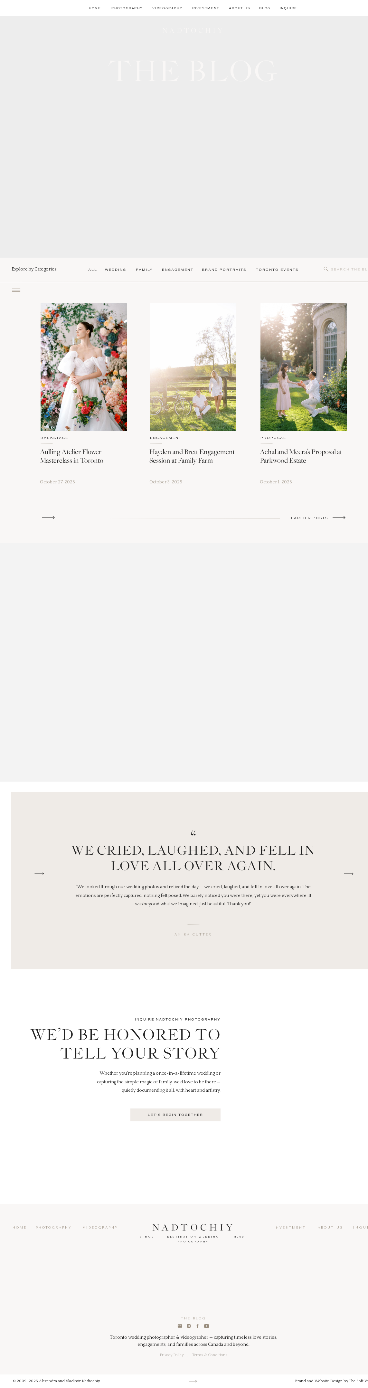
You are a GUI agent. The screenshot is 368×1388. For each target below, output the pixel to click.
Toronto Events (277, 270)
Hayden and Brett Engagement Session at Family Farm (192, 456)
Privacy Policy (172, 1355)
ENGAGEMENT (166, 438)
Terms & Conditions (209, 1355)
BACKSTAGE (54, 438)
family (144, 270)
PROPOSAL (273, 438)
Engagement (177, 270)
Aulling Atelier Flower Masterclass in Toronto (71, 456)
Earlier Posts (309, 518)
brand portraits (224, 270)
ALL (92, 270)
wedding (115, 270)
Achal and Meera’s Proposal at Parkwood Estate (301, 456)
